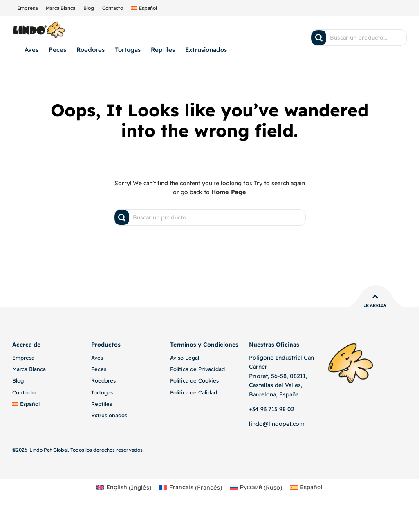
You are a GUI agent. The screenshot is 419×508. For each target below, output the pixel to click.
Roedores (90, 50)
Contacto (112, 8)
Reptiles (163, 50)
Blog (88, 8)
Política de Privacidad (197, 369)
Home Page (229, 192)
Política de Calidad (193, 392)
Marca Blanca (60, 8)
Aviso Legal (184, 357)
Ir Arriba (375, 305)
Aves (31, 50)
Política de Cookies (194, 380)
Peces (57, 50)
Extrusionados (206, 50)
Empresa (27, 8)
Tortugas (128, 50)
